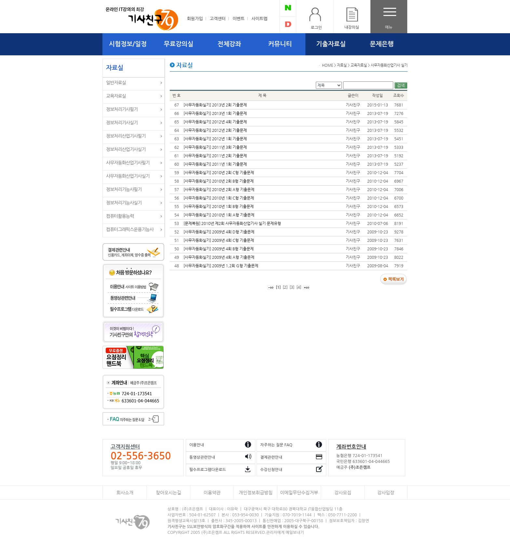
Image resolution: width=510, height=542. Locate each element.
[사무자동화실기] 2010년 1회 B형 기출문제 (218, 206)
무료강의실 (179, 44)
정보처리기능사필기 (123, 189)
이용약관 (212, 492)
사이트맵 (259, 19)
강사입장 (385, 492)
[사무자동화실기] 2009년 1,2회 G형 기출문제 (220, 265)
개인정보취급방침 (256, 492)
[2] (285, 287)
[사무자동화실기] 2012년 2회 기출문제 (215, 130)
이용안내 (196, 445)
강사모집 (342, 492)
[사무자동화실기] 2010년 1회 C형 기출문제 (218, 198)
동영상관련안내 (202, 457)
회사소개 (124, 492)
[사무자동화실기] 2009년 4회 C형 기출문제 (218, 240)
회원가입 (195, 19)
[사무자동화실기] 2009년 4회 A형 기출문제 (218, 257)
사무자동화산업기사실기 (128, 176)
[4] (298, 287)
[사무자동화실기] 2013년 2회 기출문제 (215, 105)
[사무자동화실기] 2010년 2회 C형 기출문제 (218, 172)
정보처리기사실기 (122, 122)
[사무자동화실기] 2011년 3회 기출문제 (215, 147)
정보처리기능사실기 (123, 203)
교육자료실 (116, 96)
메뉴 (389, 27)
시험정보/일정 (128, 44)
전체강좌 (229, 44)
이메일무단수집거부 (299, 492)
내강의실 (351, 27)
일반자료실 (116, 82)
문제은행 (382, 44)
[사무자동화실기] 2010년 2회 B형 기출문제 (218, 181)
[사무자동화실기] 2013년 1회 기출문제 (215, 113)
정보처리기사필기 (122, 109)
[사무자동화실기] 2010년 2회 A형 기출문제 (218, 189)
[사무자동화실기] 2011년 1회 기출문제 (215, 164)
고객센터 (218, 19)
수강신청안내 (271, 470)
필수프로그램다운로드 (207, 470)
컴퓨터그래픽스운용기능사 (130, 229)
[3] (291, 287)
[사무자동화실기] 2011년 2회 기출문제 (215, 155)
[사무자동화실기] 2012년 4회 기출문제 (215, 121)
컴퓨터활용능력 (120, 216)
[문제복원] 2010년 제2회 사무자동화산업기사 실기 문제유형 (232, 223)
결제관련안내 (271, 457)
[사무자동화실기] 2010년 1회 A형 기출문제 (218, 215)
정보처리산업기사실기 (126, 149)
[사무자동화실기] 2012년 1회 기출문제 (215, 138)
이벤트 (239, 19)
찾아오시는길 (168, 492)
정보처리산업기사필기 (126, 136)
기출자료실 (331, 44)
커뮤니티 (280, 44)
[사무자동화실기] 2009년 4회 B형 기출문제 (218, 248)
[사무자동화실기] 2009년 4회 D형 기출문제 (218, 231)
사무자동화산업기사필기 (128, 162)
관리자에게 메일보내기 (285, 533)
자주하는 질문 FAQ (276, 445)
